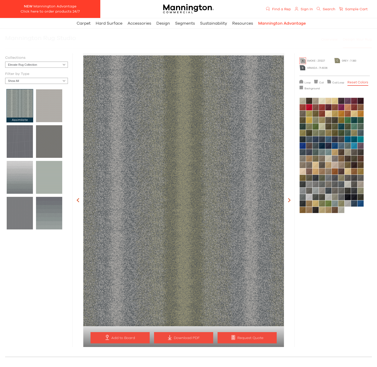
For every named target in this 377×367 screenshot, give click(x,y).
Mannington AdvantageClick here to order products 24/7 (50, 9)
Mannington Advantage (282, 23)
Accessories (139, 23)
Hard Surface (109, 23)
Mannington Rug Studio (40, 38)
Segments (185, 23)
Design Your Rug (357, 39)
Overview (329, 39)
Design (163, 23)
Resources (242, 23)
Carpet (84, 23)
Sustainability (213, 23)
